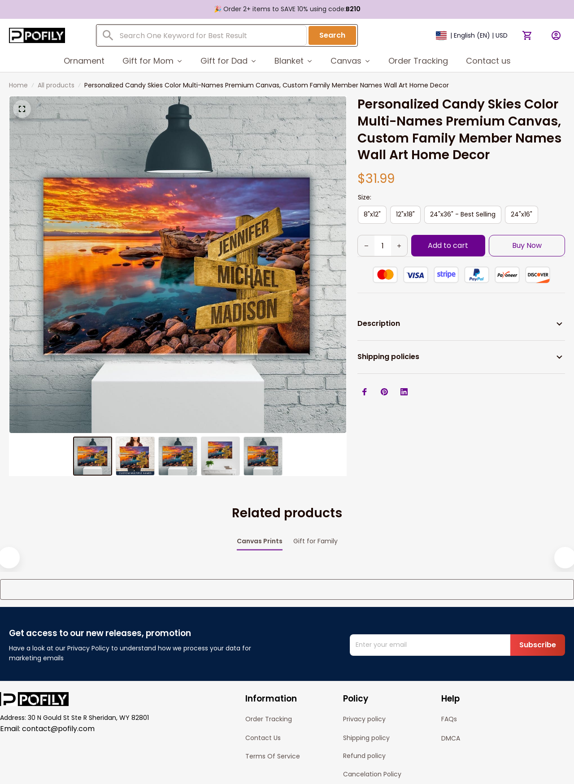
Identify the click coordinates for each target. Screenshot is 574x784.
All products (56, 85)
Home (18, 85)
